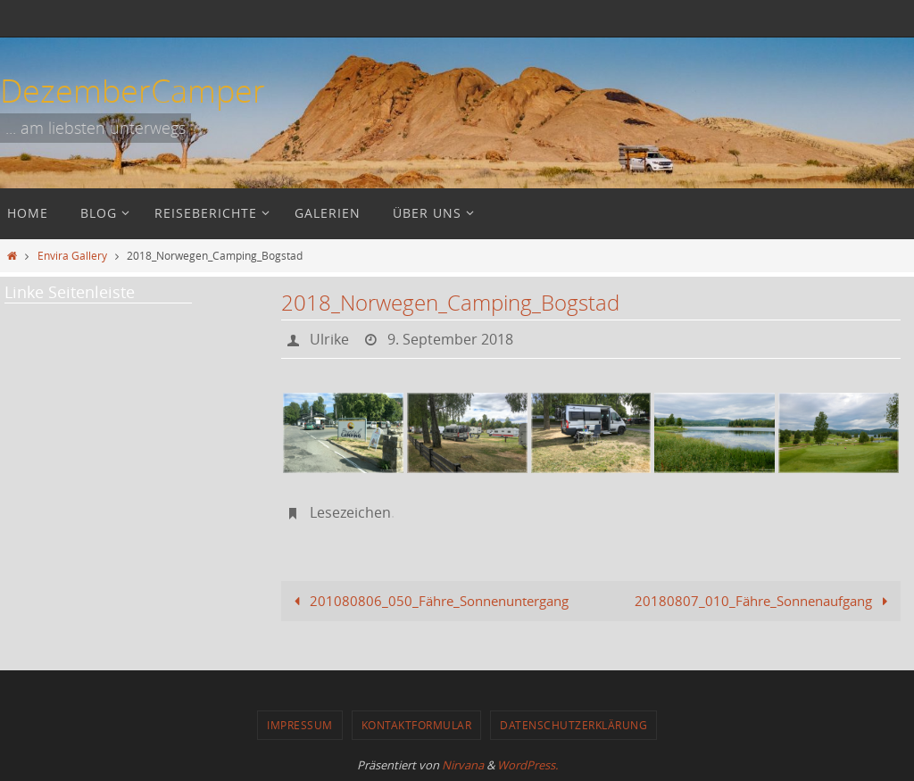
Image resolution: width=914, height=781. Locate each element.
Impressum (300, 725)
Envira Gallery (72, 255)
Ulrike (329, 339)
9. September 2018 (450, 339)
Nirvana (463, 765)
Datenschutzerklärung (573, 725)
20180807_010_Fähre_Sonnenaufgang (764, 601)
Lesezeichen (350, 512)
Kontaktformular (416, 725)
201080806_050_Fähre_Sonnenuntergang (428, 601)
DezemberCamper (132, 90)
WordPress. (527, 765)
